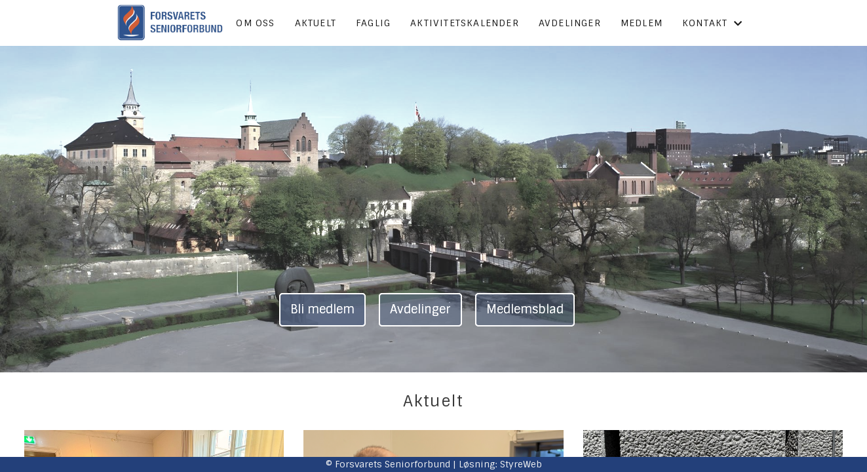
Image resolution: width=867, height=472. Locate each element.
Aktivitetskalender (464, 23)
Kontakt (712, 23)
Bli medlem (322, 309)
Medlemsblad (525, 309)
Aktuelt (315, 23)
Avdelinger (570, 23)
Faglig (373, 23)
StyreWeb (521, 464)
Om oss (255, 23)
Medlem (642, 23)
